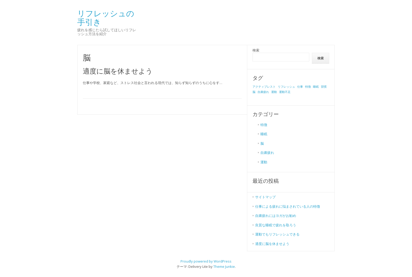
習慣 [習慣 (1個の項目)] (324, 86)
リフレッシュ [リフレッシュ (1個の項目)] (286, 86)
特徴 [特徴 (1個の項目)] (308, 86)
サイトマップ (265, 197)
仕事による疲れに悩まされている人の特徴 (287, 206)
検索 (256, 50)
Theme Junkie (224, 266)
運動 (263, 162)
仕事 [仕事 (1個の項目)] (300, 86)
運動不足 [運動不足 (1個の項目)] (285, 92)
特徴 (263, 124)
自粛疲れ (267, 152)
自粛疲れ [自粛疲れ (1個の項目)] (263, 92)
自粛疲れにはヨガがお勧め (275, 215)
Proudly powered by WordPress (206, 261)
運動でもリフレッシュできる (277, 234)
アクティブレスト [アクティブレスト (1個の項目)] (264, 86)
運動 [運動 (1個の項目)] (274, 92)
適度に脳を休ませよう (118, 71)
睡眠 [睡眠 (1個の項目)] (316, 86)
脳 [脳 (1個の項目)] (254, 92)
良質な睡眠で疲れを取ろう (275, 225)
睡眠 (263, 134)
